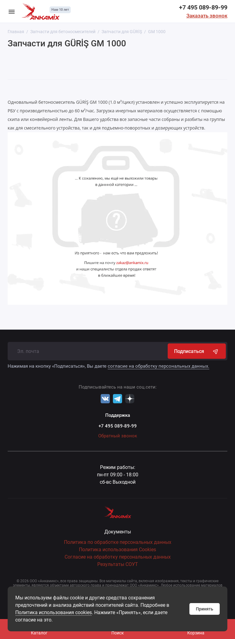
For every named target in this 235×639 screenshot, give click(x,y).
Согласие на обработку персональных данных (118, 557)
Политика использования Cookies (117, 549)
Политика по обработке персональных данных (117, 542)
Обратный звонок (117, 436)
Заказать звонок (206, 16)
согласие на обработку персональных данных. (158, 366)
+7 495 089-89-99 (203, 7)
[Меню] (11, 11)
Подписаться (196, 351)
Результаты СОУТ (117, 564)
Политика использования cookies (53, 612)
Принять (204, 608)
